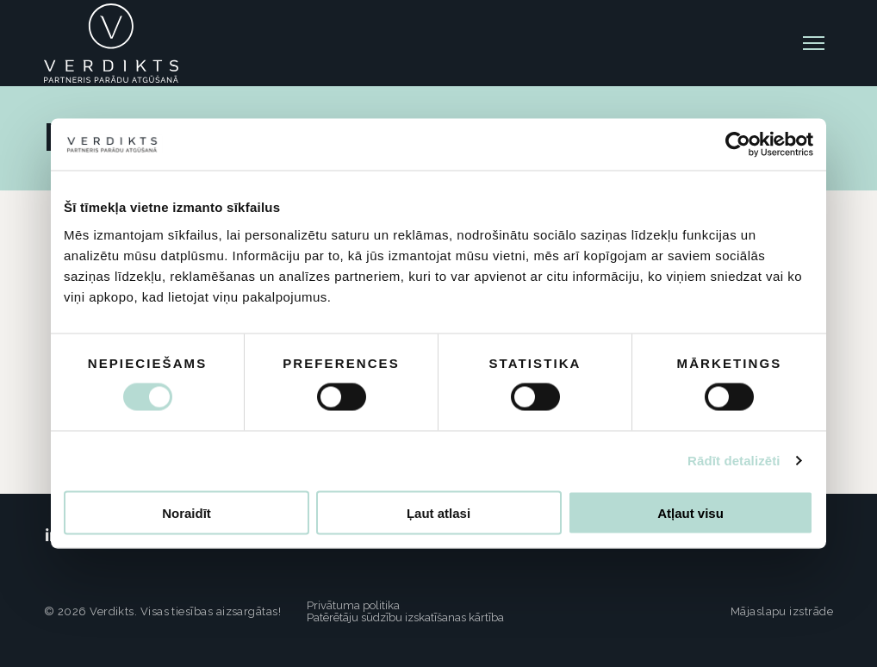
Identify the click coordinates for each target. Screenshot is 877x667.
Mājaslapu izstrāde (782, 611)
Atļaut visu (690, 512)
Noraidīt (186, 512)
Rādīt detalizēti (733, 460)
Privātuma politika (353, 605)
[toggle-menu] (813, 43)
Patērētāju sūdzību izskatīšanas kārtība (405, 617)
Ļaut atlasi (438, 512)
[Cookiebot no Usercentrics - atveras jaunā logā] (737, 145)
